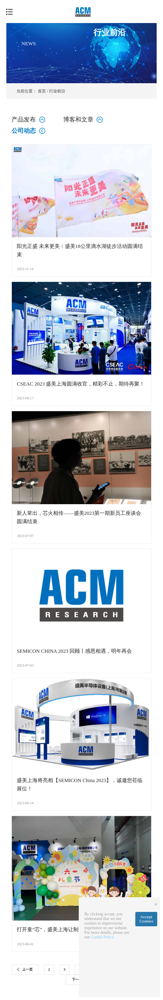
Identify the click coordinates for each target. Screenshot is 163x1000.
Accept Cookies (146, 919)
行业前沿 (57, 91)
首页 (42, 91)
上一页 (27, 969)
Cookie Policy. (103, 937)
